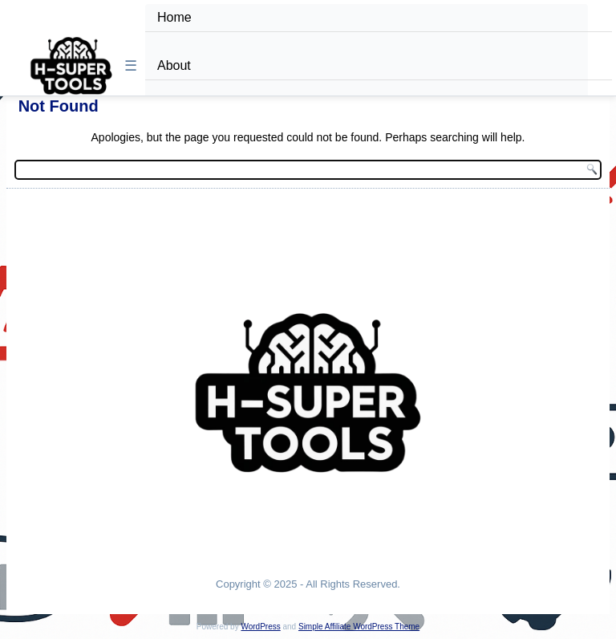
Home (174, 17)
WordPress (260, 626)
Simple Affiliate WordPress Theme (358, 626)
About (174, 65)
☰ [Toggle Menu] (130, 66)
